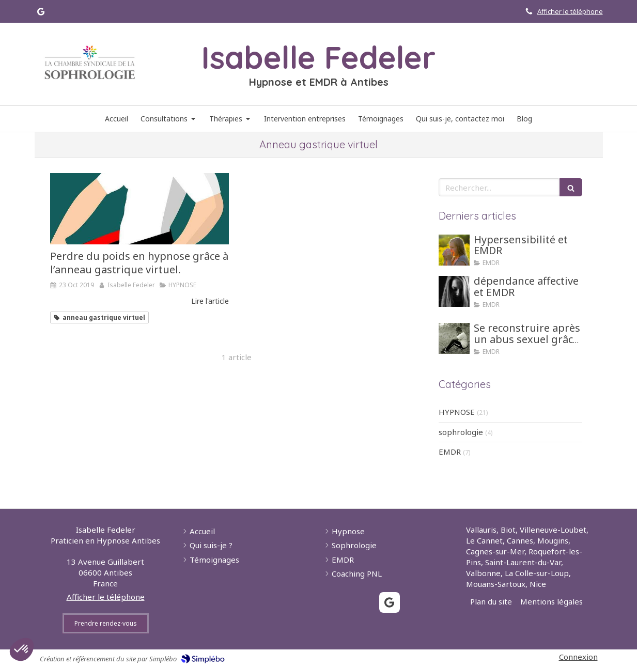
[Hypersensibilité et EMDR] (454, 250)
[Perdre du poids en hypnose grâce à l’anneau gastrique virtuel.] (139, 208)
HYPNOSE (457, 412)
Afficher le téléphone (570, 11)
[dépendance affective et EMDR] (454, 291)
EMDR (450, 451)
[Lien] (90, 62)
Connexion (578, 657)
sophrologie (461, 432)
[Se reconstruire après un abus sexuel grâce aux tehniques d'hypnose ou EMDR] (454, 338)
